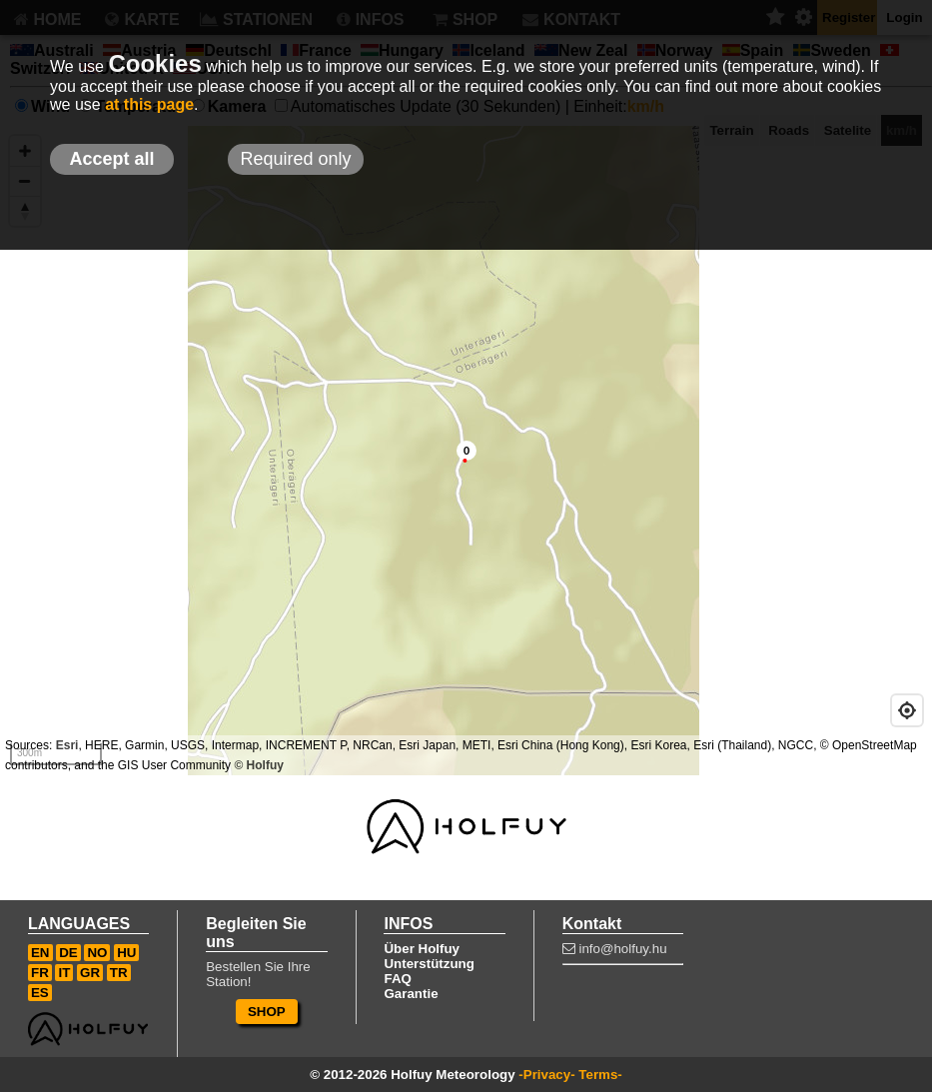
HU (126, 952)
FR (40, 972)
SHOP (267, 1011)
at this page (149, 104)
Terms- (599, 1074)
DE (68, 952)
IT (64, 972)
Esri (67, 745)
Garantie (411, 993)
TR (119, 972)
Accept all (111, 159)
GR (90, 972)
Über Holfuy (422, 948)
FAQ (397, 978)
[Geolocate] (907, 710)
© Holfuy (259, 765)
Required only (295, 159)
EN (40, 952)
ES (40, 992)
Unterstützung (428, 963)
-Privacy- (546, 1074)
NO (97, 952)
